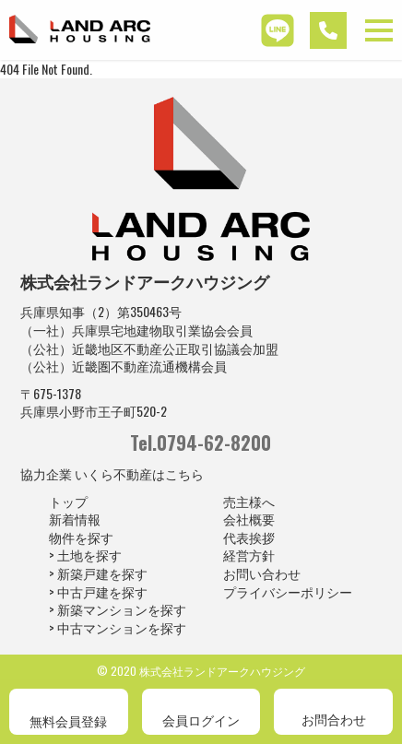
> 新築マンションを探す (117, 609)
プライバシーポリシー (287, 591)
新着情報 (74, 518)
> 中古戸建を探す (98, 591)
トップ (68, 501)
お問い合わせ (262, 573)
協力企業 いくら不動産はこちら (112, 473)
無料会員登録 (68, 720)
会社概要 (249, 518)
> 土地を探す (85, 554)
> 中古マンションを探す (117, 627)
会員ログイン (201, 719)
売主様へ (249, 501)
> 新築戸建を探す (98, 573)
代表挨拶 (249, 537)
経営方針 (249, 554)
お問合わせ (334, 718)
